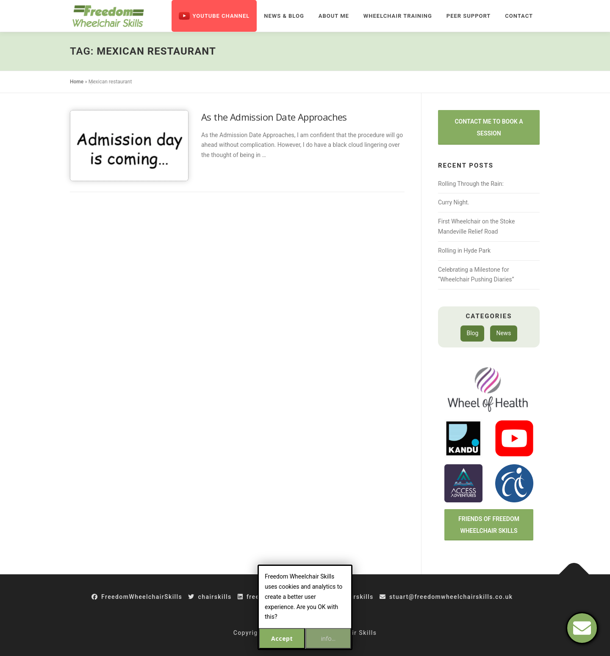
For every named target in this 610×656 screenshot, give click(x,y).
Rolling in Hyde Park (464, 250)
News (503, 333)
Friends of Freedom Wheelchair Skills (488, 524)
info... (328, 638)
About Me (334, 16)
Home (76, 82)
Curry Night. (453, 202)
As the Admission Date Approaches (274, 116)
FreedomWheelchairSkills (137, 596)
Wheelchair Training (397, 16)
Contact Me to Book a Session (489, 127)
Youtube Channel (214, 16)
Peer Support (468, 16)
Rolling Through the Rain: (471, 183)
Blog (472, 333)
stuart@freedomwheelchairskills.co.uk (446, 596)
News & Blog (284, 16)
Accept (282, 638)
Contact (519, 16)
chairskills (209, 596)
